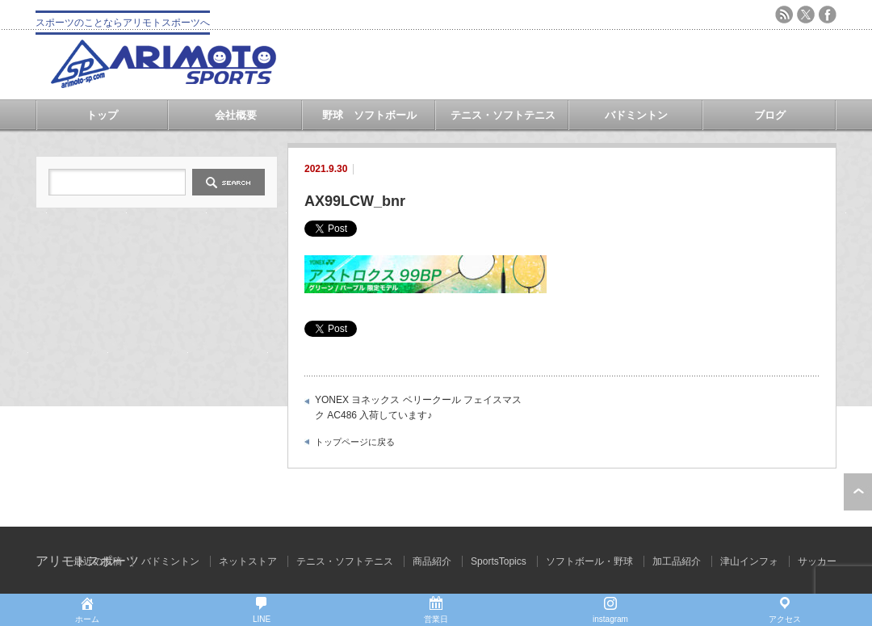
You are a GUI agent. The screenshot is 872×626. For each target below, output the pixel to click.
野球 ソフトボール (369, 115)
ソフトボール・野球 (589, 561)
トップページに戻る (355, 442)
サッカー (817, 561)
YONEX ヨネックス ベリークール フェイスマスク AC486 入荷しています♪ (418, 408)
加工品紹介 (676, 561)
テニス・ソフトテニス (503, 115)
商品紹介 (432, 561)
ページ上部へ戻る (858, 491)
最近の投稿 (97, 561)
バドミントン (636, 115)
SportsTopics (498, 561)
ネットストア (248, 561)
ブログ (770, 115)
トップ (102, 115)
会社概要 (236, 115)
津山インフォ (749, 561)
